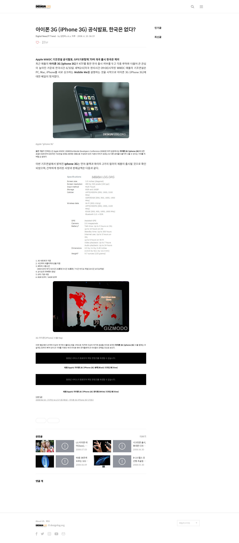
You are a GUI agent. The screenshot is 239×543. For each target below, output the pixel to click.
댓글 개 (39, 481)
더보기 (143, 436)
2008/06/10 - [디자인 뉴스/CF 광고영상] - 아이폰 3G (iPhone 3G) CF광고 (65, 399)
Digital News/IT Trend (46, 36)
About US (40, 521)
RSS (48, 521)
